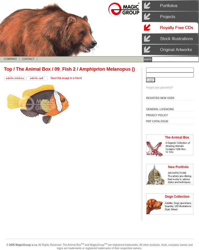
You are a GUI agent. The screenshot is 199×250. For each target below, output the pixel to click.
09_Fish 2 (64, 69)
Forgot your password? (159, 87)
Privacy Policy (157, 115)
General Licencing (160, 109)
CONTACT (28, 59)
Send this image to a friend (66, 78)
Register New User (160, 98)
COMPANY (10, 59)
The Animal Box (33, 69)
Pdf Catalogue (157, 121)
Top (8, 69)
